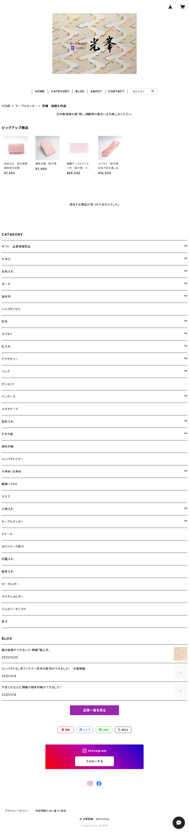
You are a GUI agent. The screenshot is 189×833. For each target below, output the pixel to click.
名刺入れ (8, 271)
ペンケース (9, 396)
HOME (40, 91)
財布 (5, 321)
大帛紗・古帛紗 (11, 471)
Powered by (94, 825)
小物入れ (8, 509)
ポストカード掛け (13, 546)
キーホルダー (10, 584)
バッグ (6, 371)
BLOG (79, 91)
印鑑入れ (8, 559)
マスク (6, 496)
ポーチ (6, 284)
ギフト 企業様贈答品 (16, 246)
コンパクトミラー (12, 459)
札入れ (6, 346)
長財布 (6, 296)
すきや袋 (7, 434)
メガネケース (10, 409)
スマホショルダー (13, 596)
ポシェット (8, 384)
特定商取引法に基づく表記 (51, 810)
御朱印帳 (8, 446)
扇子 (5, 621)
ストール (7, 534)
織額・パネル (10, 484)
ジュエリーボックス (14, 609)
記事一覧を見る (94, 710)
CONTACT (116, 91)
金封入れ (8, 421)
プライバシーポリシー (17, 810)
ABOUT (96, 91)
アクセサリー (10, 359)
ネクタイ (7, 334)
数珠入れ (8, 571)
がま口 (6, 259)
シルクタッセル (11, 309)
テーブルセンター (26, 106)
